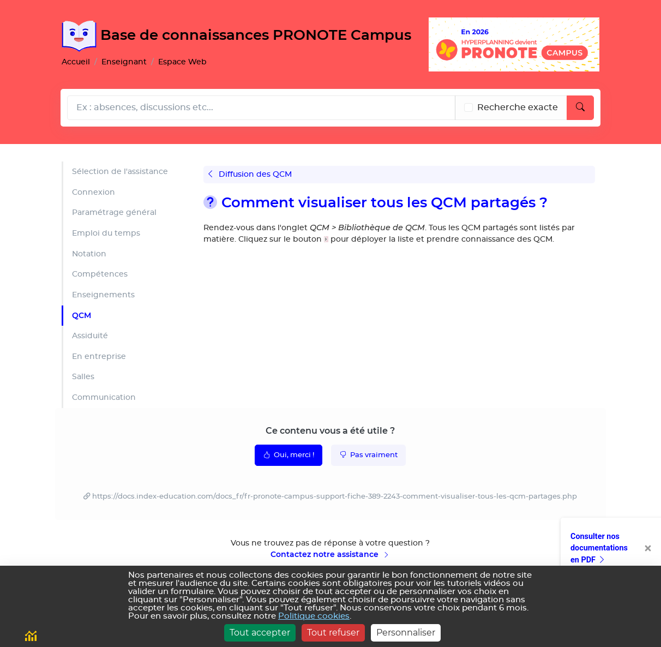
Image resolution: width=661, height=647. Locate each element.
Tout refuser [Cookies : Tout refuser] (333, 632)
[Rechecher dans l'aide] (261, 108)
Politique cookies (314, 616)
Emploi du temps (106, 233)
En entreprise (99, 356)
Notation (89, 254)
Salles (83, 377)
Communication (104, 397)
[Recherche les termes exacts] (468, 107)
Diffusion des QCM (250, 174)
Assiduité (90, 336)
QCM (81, 315)
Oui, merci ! (288, 454)
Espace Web (182, 62)
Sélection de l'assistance (120, 171)
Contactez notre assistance (330, 554)
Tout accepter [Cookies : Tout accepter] (260, 632)
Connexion (93, 192)
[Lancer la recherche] (580, 108)
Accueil (76, 62)
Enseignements (103, 295)
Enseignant (124, 62)
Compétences (100, 274)
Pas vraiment (368, 454)
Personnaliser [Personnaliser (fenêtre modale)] (405, 632)
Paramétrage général (114, 212)
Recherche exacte (517, 107)
